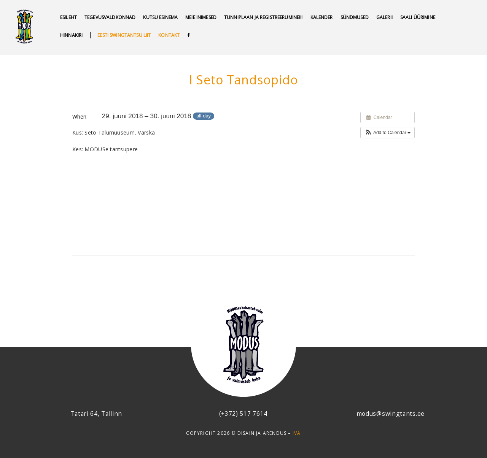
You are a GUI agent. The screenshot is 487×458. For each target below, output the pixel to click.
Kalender (321, 17)
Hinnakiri (71, 35)
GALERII (384, 17)
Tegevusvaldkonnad (109, 17)
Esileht (68, 17)
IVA (297, 433)
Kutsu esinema (160, 17)
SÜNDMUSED (355, 17)
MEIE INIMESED (200, 17)
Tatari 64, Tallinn (97, 413)
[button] (387, 132)
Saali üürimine (417, 17)
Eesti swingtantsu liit (124, 35)
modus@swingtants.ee (390, 413)
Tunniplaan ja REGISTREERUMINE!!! (263, 17)
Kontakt (169, 35)
